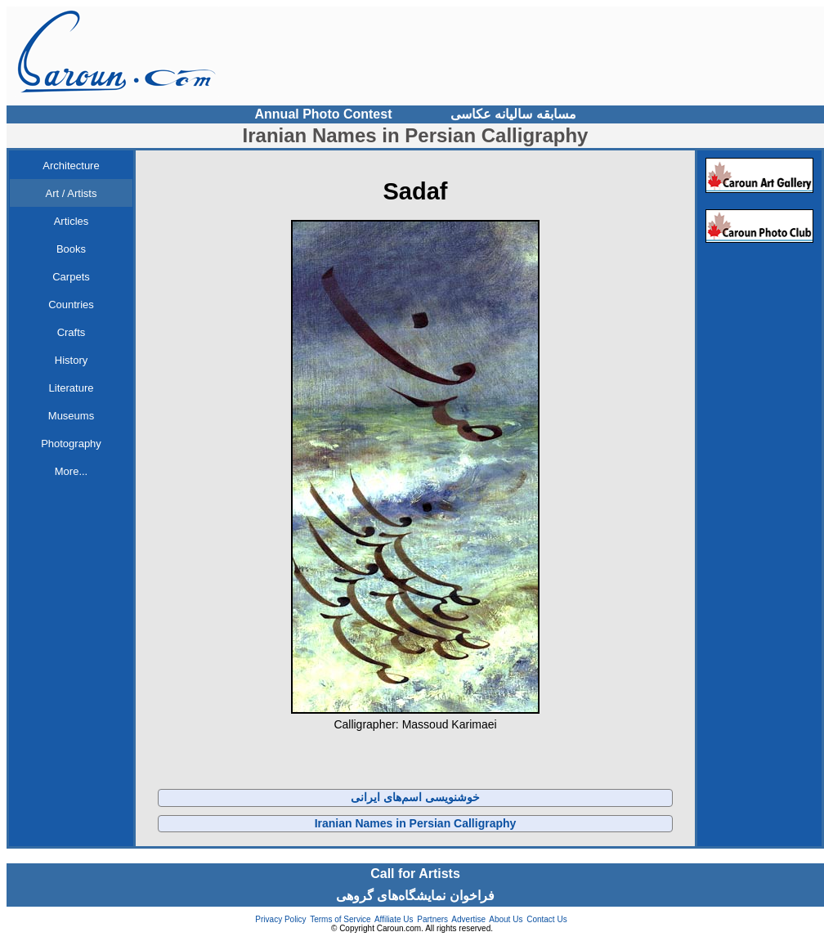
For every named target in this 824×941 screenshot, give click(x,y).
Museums (71, 416)
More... (71, 471)
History (71, 360)
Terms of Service (340, 919)
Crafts (71, 332)
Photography (71, 443)
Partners (432, 919)
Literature (71, 388)
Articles (71, 221)
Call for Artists (415, 874)
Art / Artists (71, 193)
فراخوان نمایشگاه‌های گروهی (415, 896)
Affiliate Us (394, 919)
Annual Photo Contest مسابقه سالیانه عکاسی (415, 114)
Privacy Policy (280, 919)
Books (71, 249)
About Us (505, 919)
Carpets (71, 277)
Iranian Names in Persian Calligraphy (416, 823)
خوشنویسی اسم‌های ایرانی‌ (415, 797)
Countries (71, 304)
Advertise (468, 919)
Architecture (71, 165)
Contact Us (546, 919)
